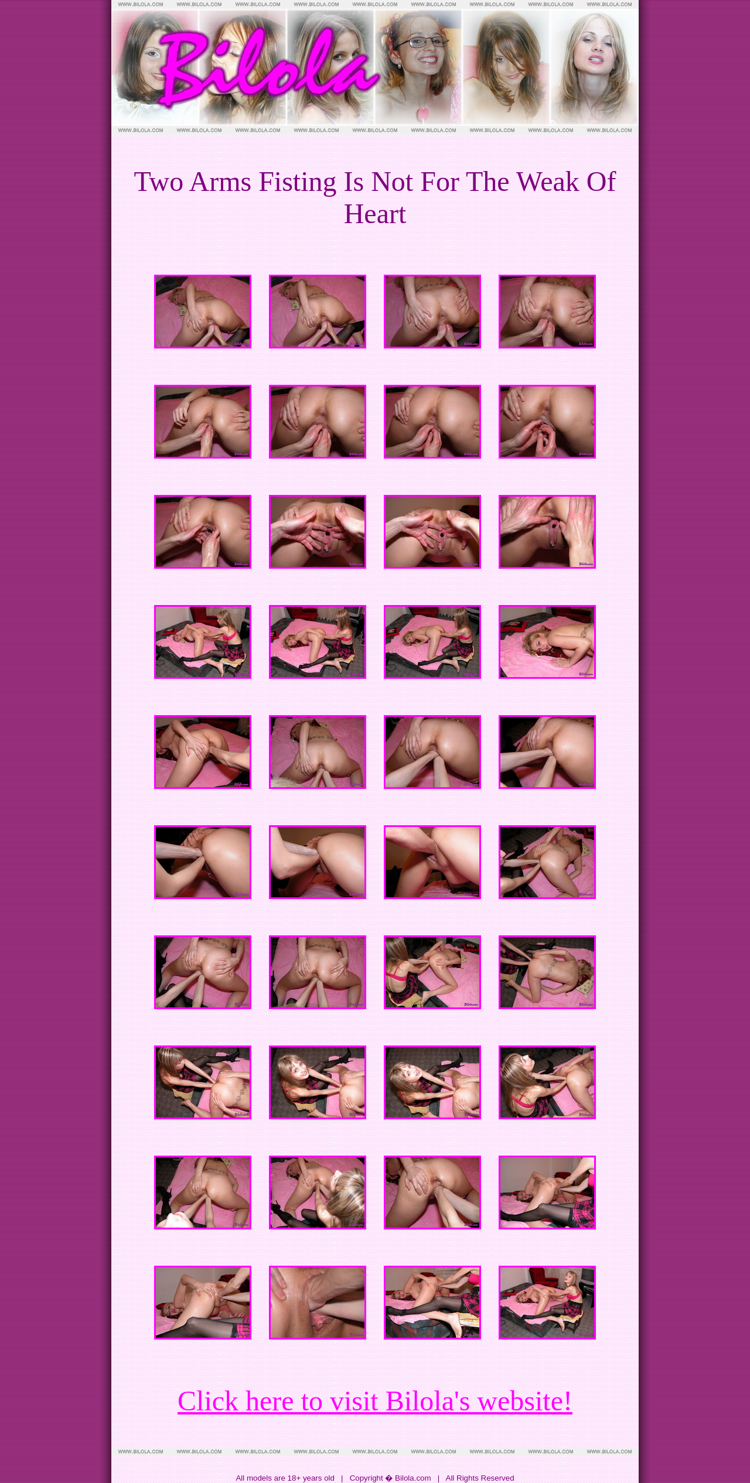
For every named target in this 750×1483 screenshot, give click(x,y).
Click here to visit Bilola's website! (375, 1400)
